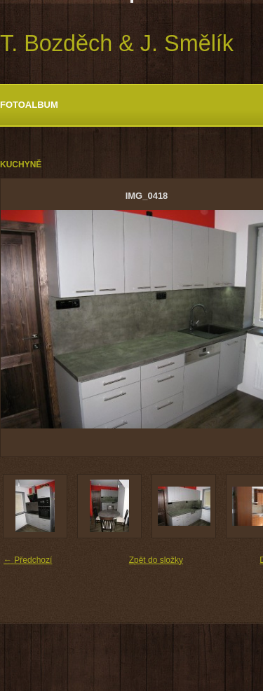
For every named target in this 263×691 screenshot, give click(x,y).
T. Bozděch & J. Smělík (117, 43)
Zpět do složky (156, 560)
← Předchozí (28, 560)
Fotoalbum (29, 104)
